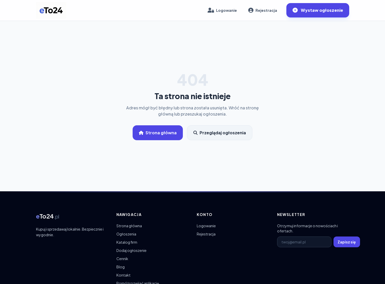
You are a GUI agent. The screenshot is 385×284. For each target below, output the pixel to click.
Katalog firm (126, 242)
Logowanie (206, 225)
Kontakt (123, 275)
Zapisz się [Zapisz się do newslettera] (347, 242)
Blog (120, 266)
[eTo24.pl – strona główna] (51, 10)
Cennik (122, 258)
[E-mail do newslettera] (304, 241)
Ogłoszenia (126, 234)
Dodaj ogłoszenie (131, 250)
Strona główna (158, 132)
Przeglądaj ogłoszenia (219, 132)
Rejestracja (206, 234)
